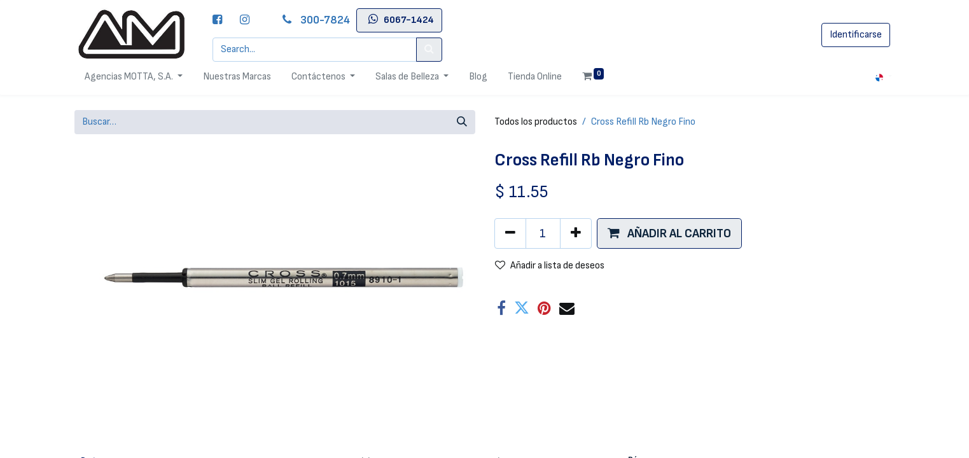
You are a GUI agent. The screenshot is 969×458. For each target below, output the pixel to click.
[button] (669, 233)
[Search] (429, 50)
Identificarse (856, 35)
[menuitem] (237, 77)
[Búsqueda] (462, 122)
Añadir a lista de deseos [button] (549, 266)
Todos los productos (535, 122)
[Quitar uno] (510, 233)
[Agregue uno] (576, 233)
